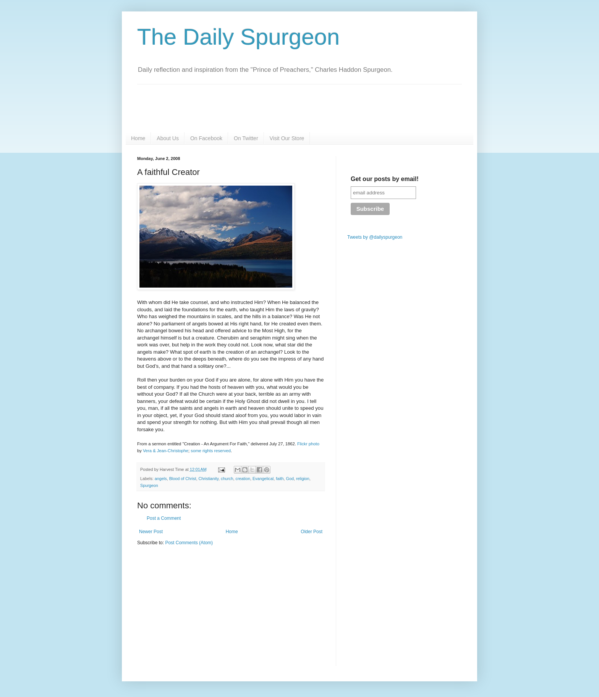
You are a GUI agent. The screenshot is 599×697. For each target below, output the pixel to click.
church (227, 478)
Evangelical (263, 478)
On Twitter (246, 138)
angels (161, 478)
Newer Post (151, 531)
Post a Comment (164, 518)
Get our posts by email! (385, 179)
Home (138, 138)
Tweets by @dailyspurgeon (374, 237)
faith (279, 478)
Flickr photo (308, 443)
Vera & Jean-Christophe (165, 450)
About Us (168, 138)
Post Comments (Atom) (189, 542)
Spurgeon (149, 485)
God (290, 478)
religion (302, 478)
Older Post (311, 531)
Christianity (208, 478)
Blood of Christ (182, 478)
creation (243, 478)
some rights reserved (211, 450)
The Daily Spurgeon (238, 37)
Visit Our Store (287, 138)
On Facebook (206, 138)
